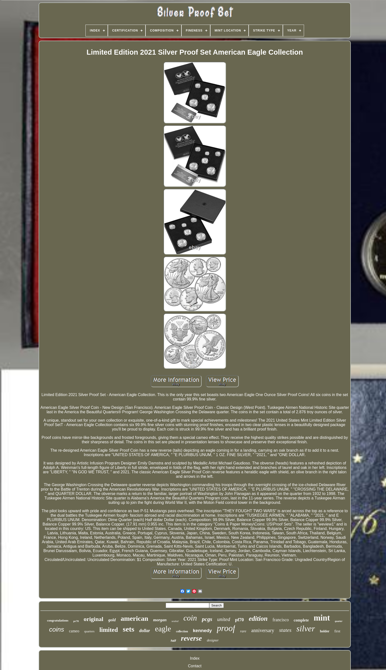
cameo (74, 631)
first (337, 631)
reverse (191, 638)
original (93, 619)
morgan (160, 620)
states (285, 630)
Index (194, 658)
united (223, 619)
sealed (175, 621)
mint (322, 617)
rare (243, 631)
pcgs (207, 619)
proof (226, 628)
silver (305, 628)
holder (324, 631)
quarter (338, 621)
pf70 (239, 619)
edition (258, 618)
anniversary (262, 630)
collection (182, 631)
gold (112, 620)
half (173, 640)
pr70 (76, 621)
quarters (89, 631)
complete (301, 620)
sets (128, 629)
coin (190, 617)
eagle (163, 628)
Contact (194, 666)
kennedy (202, 630)
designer (213, 640)
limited (108, 629)
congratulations (57, 620)
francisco (281, 619)
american (134, 618)
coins (56, 629)
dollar (144, 630)
